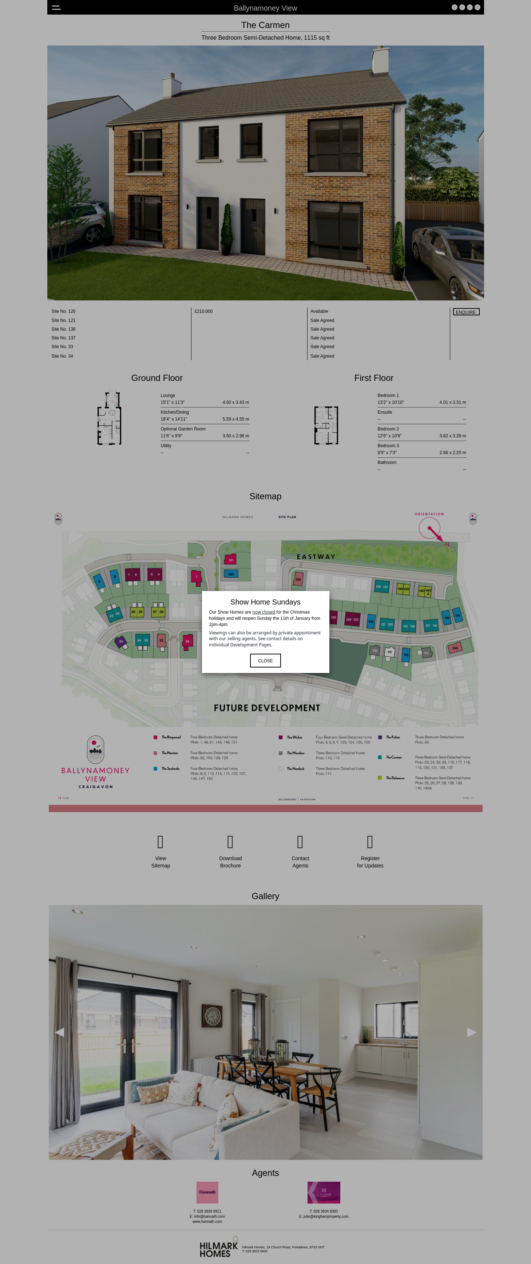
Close (265, 660)
